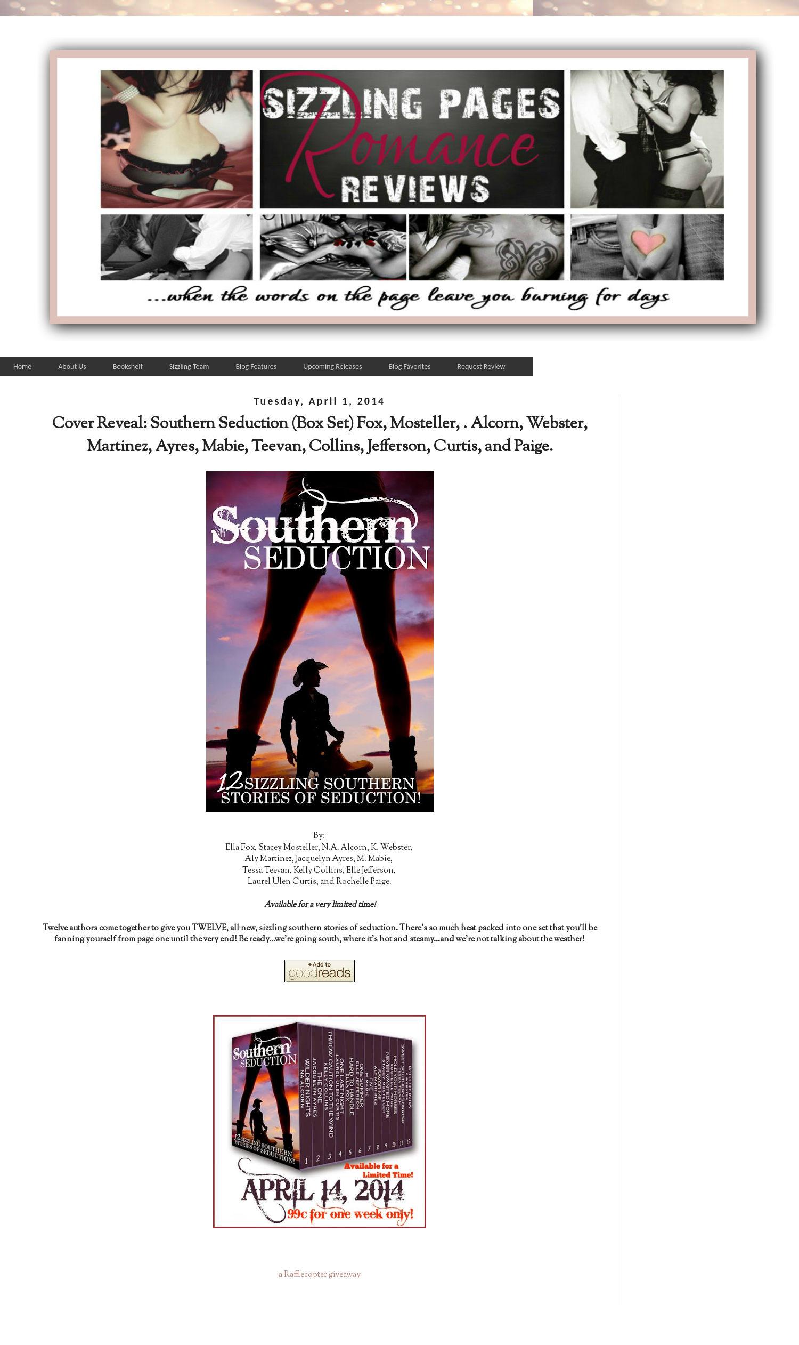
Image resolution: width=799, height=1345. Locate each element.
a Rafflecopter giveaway (320, 1274)
